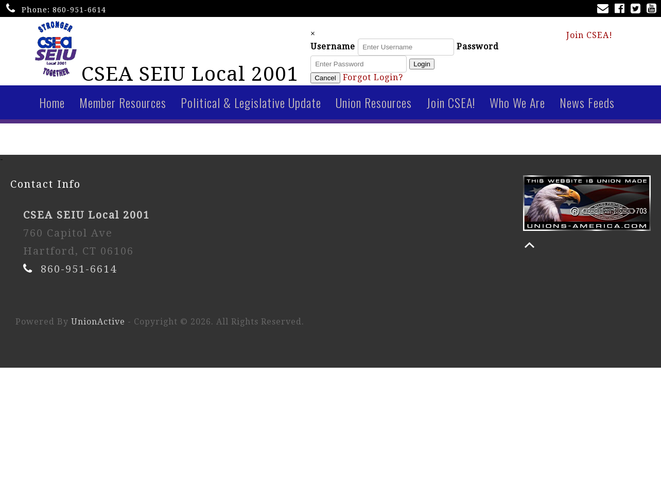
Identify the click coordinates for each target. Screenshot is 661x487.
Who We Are (517, 106)
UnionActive (98, 326)
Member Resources (122, 106)
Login (435, 66)
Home (52, 106)
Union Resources (374, 106)
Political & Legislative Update (251, 106)
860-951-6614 (79, 10)
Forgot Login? (387, 79)
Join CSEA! (589, 37)
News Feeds (587, 106)
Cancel (339, 80)
